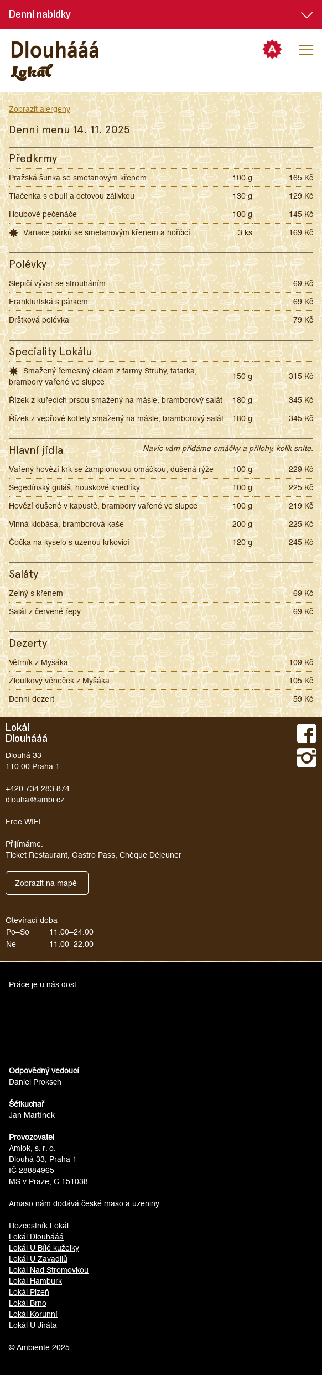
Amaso (21, 1203)
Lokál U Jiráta (33, 1325)
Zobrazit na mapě (46, 883)
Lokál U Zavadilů (38, 1258)
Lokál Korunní (33, 1314)
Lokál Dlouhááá (36, 1236)
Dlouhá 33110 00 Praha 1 (33, 761)
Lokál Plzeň (29, 1292)
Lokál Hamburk (35, 1281)
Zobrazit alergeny (39, 109)
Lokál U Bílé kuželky (44, 1247)
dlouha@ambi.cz (35, 799)
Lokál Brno (27, 1303)
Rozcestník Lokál (39, 1225)
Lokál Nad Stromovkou (49, 1269)
